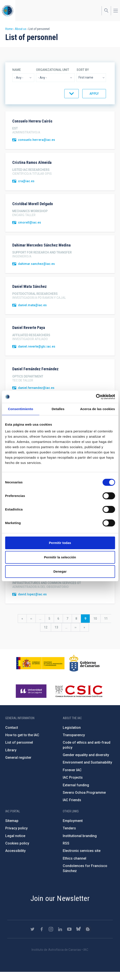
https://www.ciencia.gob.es (40, 663)
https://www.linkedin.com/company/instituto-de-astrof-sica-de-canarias (60, 929)
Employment (73, 821)
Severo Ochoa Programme (84, 792)
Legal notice (15, 836)
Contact (11, 728)
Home (9, 29)
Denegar (59, 571)
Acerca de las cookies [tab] (97, 409)
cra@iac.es (26, 181)
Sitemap (11, 821)
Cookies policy (17, 843)
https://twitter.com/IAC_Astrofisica (32, 929)
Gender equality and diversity (86, 755)
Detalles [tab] (58, 409)
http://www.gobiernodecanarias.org (84, 663)
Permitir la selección (60, 557)
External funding (76, 785)
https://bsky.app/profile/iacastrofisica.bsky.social (78, 929)
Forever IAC (72, 770)
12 (47, 627)
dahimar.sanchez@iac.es (36, 264)
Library (10, 750)
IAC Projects (73, 777)
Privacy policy (16, 828)
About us (20, 29)
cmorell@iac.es (29, 222)
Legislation (72, 728)
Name (16, 70)
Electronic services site (81, 851)
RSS (66, 843)
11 (107, 618)
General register (18, 757)
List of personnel (19, 742)
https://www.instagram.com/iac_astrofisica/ (51, 929)
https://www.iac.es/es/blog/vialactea (87, 929)
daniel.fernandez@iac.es (36, 388)
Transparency (74, 735)
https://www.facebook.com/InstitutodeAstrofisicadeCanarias (41, 929)
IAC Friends (72, 800)
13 (58, 627)
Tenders (69, 828)
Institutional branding (80, 836)
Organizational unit (52, 70)
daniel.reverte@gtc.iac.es (36, 346)
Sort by (83, 70)
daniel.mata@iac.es (32, 305)
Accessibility (15, 851)
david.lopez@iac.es (32, 594)
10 (96, 618)
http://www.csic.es (79, 691)
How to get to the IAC (22, 735)
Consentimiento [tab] (20, 409)
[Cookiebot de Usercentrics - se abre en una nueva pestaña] (96, 397)
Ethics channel (74, 858)
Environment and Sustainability (87, 762)
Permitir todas (60, 543)
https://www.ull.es (31, 691)
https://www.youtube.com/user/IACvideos (69, 929)
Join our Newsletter (60, 898)
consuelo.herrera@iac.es (36, 140)
